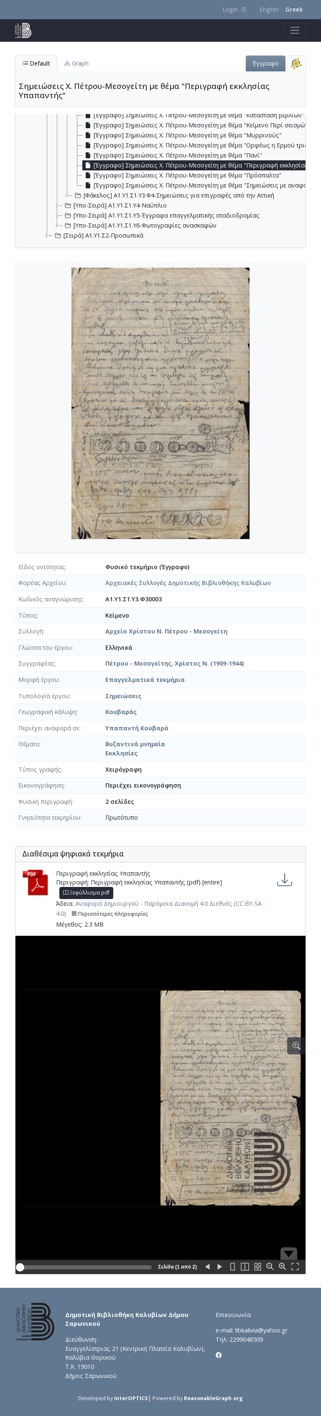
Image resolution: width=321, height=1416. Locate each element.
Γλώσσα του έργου (45, 647)
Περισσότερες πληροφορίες (109, 913)
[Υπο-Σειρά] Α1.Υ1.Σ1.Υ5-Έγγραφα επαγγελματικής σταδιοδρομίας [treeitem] (161, 215)
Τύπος (27, 615)
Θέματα (28, 744)
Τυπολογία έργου (43, 696)
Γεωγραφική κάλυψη (47, 712)
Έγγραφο (265, 63)
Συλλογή (30, 631)
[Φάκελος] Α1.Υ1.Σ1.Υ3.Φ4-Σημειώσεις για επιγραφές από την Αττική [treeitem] (173, 195)
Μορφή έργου (38, 680)
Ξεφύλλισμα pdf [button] (86, 892)
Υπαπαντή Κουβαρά (136, 728)
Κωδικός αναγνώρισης (50, 599)
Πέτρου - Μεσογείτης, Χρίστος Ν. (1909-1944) (174, 663)
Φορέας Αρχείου (42, 583)
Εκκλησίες (121, 753)
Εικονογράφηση (41, 785)
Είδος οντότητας (41, 567)
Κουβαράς (121, 712)
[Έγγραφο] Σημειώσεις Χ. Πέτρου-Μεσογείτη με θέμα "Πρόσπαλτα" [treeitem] (182, 175)
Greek (294, 9)
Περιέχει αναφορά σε (48, 728)
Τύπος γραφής (39, 769)
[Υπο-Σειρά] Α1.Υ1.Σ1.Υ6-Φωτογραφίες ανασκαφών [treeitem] (140, 225)
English (269, 9)
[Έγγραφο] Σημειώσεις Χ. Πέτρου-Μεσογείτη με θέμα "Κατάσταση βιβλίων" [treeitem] (193, 115)
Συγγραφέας (36, 663)
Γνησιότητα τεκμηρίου (49, 817)
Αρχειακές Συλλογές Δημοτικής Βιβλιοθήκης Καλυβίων (188, 583)
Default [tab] (36, 63)
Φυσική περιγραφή (45, 802)
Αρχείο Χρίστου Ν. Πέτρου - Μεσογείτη (166, 631)
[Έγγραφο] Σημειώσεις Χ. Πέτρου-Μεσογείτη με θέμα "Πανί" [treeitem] (172, 155)
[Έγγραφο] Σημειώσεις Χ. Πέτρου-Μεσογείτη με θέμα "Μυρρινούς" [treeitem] (182, 135)
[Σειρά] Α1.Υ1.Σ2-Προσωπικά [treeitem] (98, 236)
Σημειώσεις (123, 696)
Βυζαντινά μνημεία (135, 744)
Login (234, 9)
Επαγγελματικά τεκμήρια (145, 680)
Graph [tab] (76, 63)
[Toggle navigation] (295, 30)
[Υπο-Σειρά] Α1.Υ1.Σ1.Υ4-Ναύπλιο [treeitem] (115, 205)
